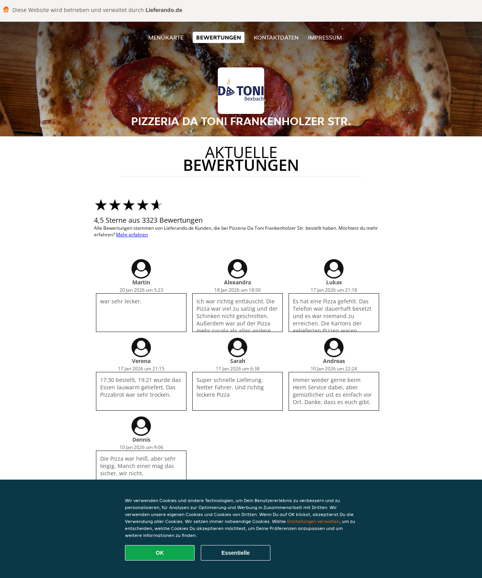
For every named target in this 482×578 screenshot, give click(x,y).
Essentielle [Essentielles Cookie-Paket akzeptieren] (235, 553)
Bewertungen (218, 37)
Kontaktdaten (276, 37)
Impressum (325, 37)
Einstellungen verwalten (313, 521)
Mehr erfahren (132, 234)
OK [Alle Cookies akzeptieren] (160, 553)
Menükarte (165, 37)
